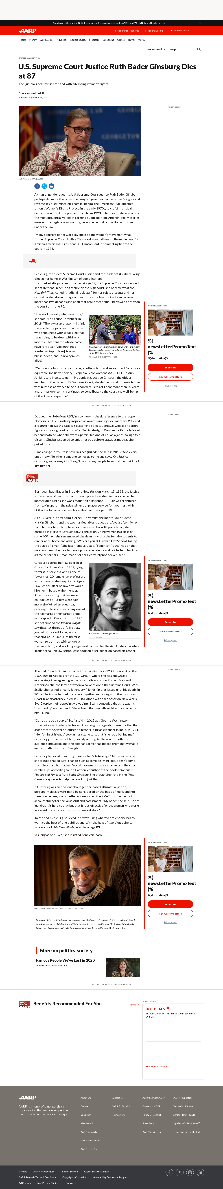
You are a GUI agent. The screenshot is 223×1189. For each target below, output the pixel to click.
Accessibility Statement (96, 1171)
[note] (80, 179)
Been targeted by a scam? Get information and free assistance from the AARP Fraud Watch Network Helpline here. (108, 23)
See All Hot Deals (155, 1066)
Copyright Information (74, 1177)
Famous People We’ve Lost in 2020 (65, 960)
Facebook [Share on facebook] (38, 187)
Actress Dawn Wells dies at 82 (52, 965)
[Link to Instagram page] (190, 1172)
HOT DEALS (155, 1009)
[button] (200, 23)
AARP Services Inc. (152, 1131)
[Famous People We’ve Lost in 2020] (89, 967)
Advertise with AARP (153, 1097)
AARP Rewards (89, 1131)
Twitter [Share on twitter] (45, 187)
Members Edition (154, 30)
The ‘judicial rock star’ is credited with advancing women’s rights (63, 84)
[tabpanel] (173, 49)
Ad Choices (25, 1182)
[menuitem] (22, 41)
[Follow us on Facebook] (169, 1172)
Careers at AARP (151, 1106)
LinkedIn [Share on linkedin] (52, 187)
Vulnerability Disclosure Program (110, 1177)
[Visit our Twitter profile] (180, 1172)
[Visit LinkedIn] (200, 1172)
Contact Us (118, 1097)
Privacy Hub (170, 385)
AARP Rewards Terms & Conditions (37, 1177)
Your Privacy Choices (48, 1182)
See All (133, 1004)
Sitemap (23, 1171)
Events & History (29, 58)
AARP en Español (155, 49)
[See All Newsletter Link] (170, 376)
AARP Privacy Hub (43, 1171)
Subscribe (170, 367)
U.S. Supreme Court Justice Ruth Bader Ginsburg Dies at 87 (108, 71)
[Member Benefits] (32, 480)
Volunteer (86, 1114)
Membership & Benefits (127, 30)
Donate (84, 1106)
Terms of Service (69, 1171)
